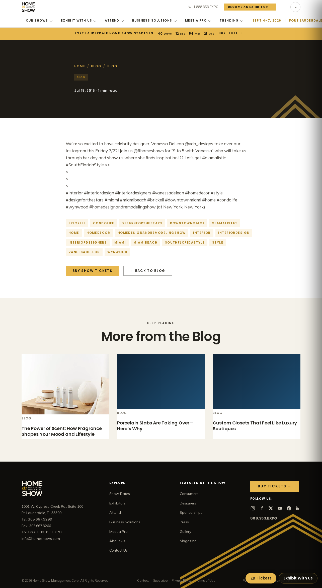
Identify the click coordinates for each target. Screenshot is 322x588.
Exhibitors (117, 503)
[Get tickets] (261, 578)
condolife (103, 223)
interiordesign (234, 233)
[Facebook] (261, 508)
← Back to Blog (147, 270)
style (217, 242)
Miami (120, 242)
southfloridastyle (185, 242)
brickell (77, 223)
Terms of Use (205, 580)
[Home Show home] (28, 7)
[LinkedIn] (297, 508)
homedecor (98, 233)
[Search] (283, 7)
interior (202, 233)
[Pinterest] (288, 508)
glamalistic (224, 223)
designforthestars (142, 223)
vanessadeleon (84, 252)
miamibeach (145, 242)
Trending (231, 21)
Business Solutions (154, 21)
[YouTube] (279, 508)
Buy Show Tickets (92, 270)
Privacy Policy (182, 580)
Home (79, 66)
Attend (114, 21)
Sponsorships (191, 512)
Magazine (188, 541)
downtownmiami (187, 223)
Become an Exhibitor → (250, 7)
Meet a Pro (198, 21)
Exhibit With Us (79, 21)
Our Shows (39, 21)
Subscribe (160, 580)
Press (184, 522)
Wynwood (117, 252)
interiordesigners (87, 242)
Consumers (189, 493)
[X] (270, 508)
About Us (117, 541)
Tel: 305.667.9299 (37, 519)
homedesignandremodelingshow (152, 233)
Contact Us (118, 550)
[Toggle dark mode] (295, 7)
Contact (143, 580)
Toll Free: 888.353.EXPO (42, 532)
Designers (188, 503)
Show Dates (119, 493)
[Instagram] (252, 508)
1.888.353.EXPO (203, 7)
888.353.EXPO (263, 518)
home (73, 233)
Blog (96, 66)
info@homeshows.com (41, 538)
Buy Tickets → (233, 33)
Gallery (185, 531)
